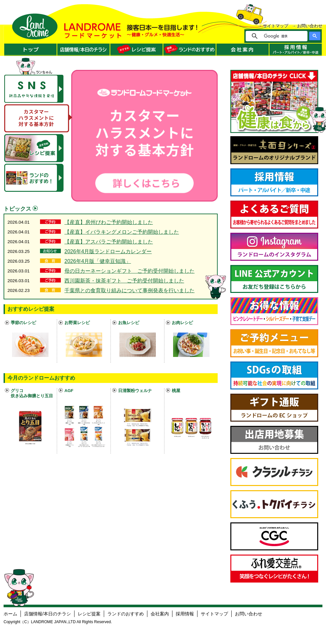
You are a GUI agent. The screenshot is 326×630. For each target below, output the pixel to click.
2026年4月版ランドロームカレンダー (108, 251)
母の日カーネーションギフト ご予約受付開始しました (129, 271)
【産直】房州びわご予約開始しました (108, 222)
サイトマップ (275, 25)
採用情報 (185, 613)
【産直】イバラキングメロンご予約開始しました (121, 232)
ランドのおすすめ (125, 613)
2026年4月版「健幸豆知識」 (97, 261)
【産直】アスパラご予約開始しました (108, 241)
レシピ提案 (89, 613)
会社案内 (160, 613)
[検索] (281, 36)
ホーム (10, 613)
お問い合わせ (309, 25)
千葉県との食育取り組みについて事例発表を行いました (129, 290)
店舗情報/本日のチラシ (47, 613)
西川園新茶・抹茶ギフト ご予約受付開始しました (124, 280)
